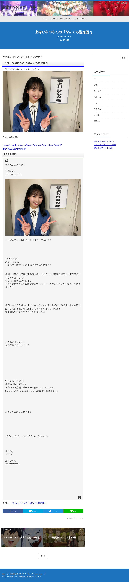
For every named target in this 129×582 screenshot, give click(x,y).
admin (81, 518)
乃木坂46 (97, 97)
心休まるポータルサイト (104, 141)
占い (95, 103)
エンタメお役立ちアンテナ (105, 144)
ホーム (43, 556)
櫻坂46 (97, 121)
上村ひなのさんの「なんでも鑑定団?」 (29, 502)
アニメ (96, 85)
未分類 (96, 115)
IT (95, 79)
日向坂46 (65, 40)
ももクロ (97, 91)
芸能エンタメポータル (19, 7)
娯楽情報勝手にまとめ (103, 148)
